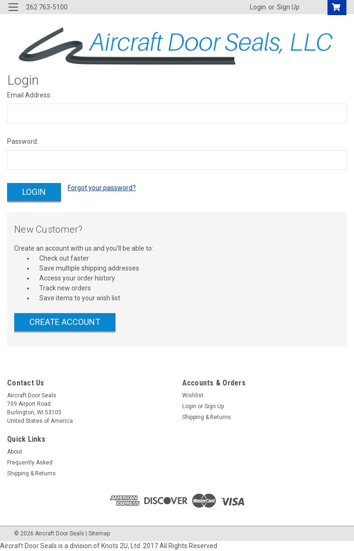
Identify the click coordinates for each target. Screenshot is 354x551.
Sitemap (99, 533)
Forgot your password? (102, 188)
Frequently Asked (30, 462)
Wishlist (193, 395)
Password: (22, 141)
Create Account (64, 322)
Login (258, 7)
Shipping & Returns (206, 417)
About (14, 451)
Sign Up (288, 7)
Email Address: (29, 95)
